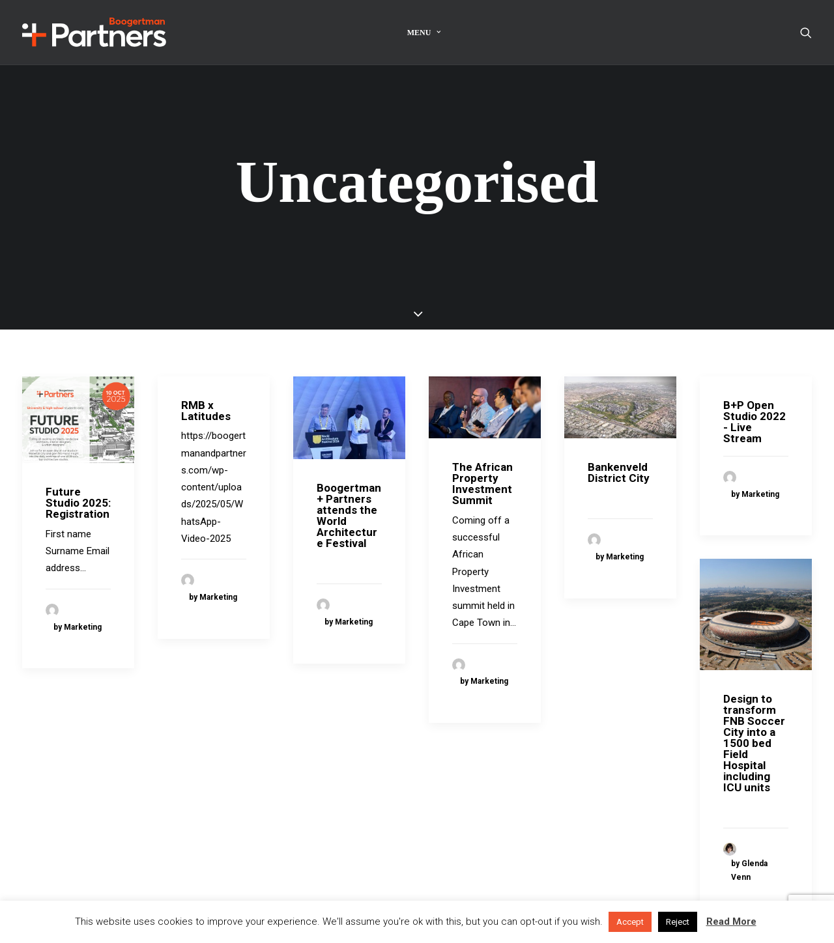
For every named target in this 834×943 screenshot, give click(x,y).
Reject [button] (677, 922)
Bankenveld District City (619, 446)
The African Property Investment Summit (482, 457)
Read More (731, 921)
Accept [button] (630, 922)
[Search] (806, 32)
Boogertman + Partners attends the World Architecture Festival (349, 489)
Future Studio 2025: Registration (78, 476)
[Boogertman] (94, 32)
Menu (424, 32)
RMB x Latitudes (206, 383)
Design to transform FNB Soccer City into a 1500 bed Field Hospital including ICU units (754, 716)
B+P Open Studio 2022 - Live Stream (754, 394)
